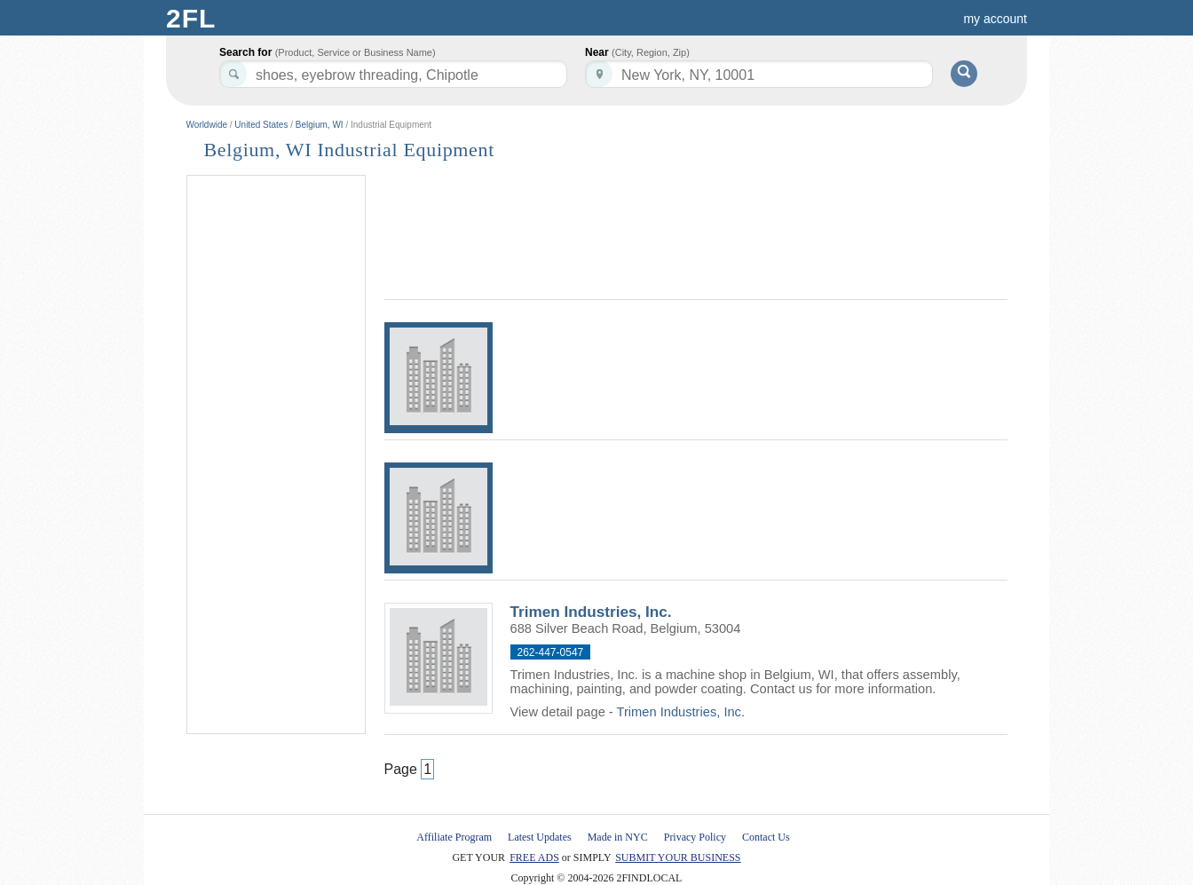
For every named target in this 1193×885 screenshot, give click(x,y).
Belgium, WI (320, 125)
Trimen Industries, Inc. (591, 611)
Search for (327, 52)
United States (261, 125)
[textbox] (759, 74)
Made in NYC (618, 837)
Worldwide (207, 125)
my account (995, 19)
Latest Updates (540, 837)
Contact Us (766, 837)
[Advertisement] (276, 455)
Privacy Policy (695, 837)
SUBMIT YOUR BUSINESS (677, 857)
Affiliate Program (454, 837)
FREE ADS (534, 857)
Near (637, 52)
